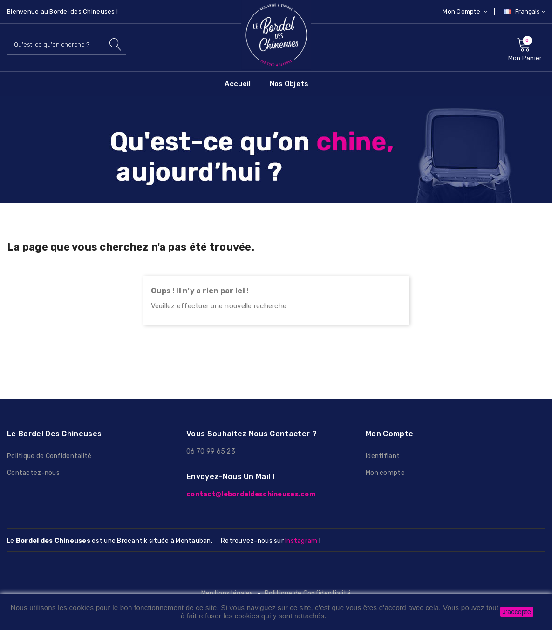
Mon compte (385, 473)
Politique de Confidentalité (49, 456)
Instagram (301, 541)
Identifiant (383, 456)
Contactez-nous (33, 473)
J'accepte (517, 612)
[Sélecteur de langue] (523, 11)
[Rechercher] (66, 44)
